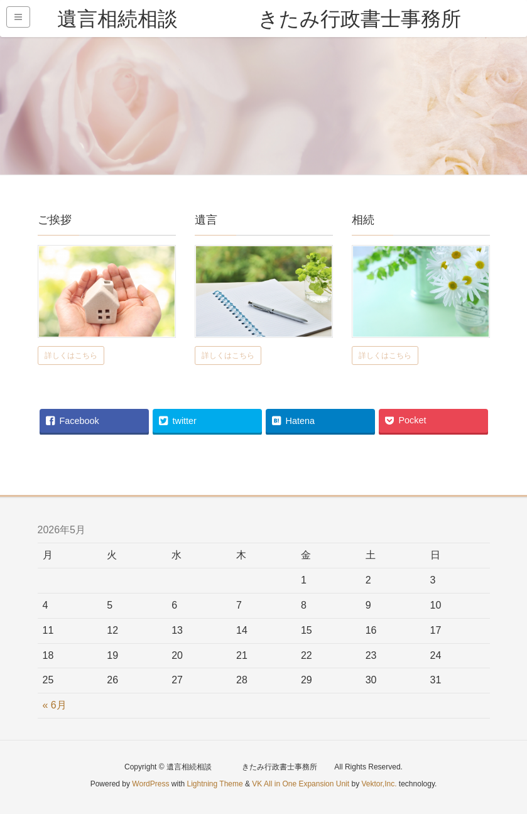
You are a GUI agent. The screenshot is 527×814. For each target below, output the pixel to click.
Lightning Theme (215, 783)
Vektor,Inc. (378, 783)
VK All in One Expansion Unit (300, 783)
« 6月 (55, 705)
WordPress (150, 783)
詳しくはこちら (71, 355)
